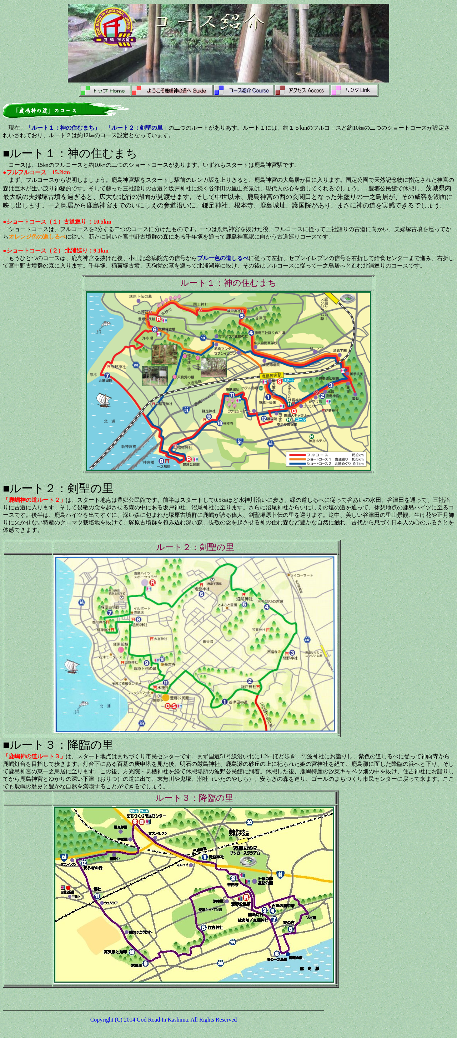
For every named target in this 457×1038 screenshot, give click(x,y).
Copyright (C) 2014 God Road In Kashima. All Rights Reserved (163, 1020)
